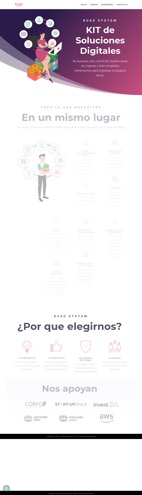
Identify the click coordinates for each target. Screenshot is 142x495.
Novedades (44, 484)
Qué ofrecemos (46, 479)
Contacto (80, 475)
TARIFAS (94, 5)
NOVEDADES (107, 5)
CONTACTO (122, 5)
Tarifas (41, 475)
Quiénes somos (46, 488)
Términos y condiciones (88, 479)
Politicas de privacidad (88, 484)
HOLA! (84, 5)
